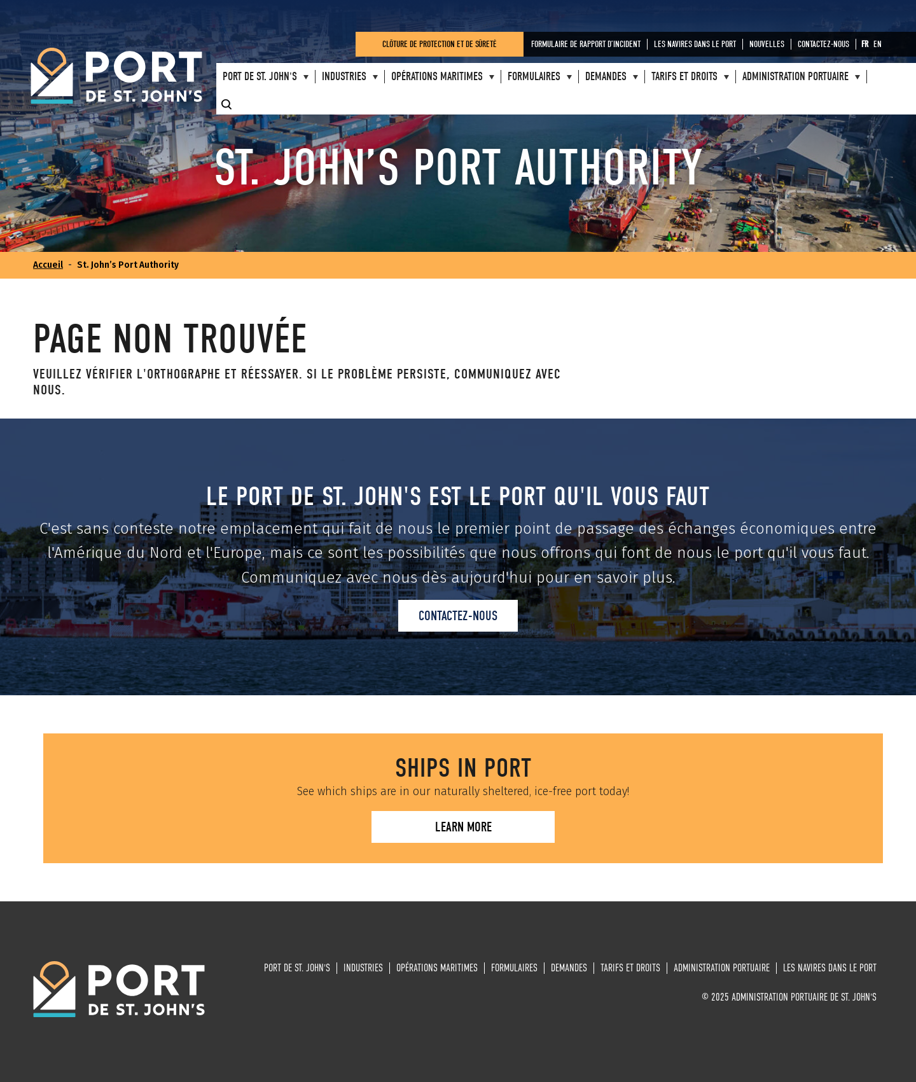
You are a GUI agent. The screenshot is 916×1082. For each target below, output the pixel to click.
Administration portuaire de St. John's (116, 76)
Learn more (463, 827)
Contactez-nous (458, 615)
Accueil (48, 265)
